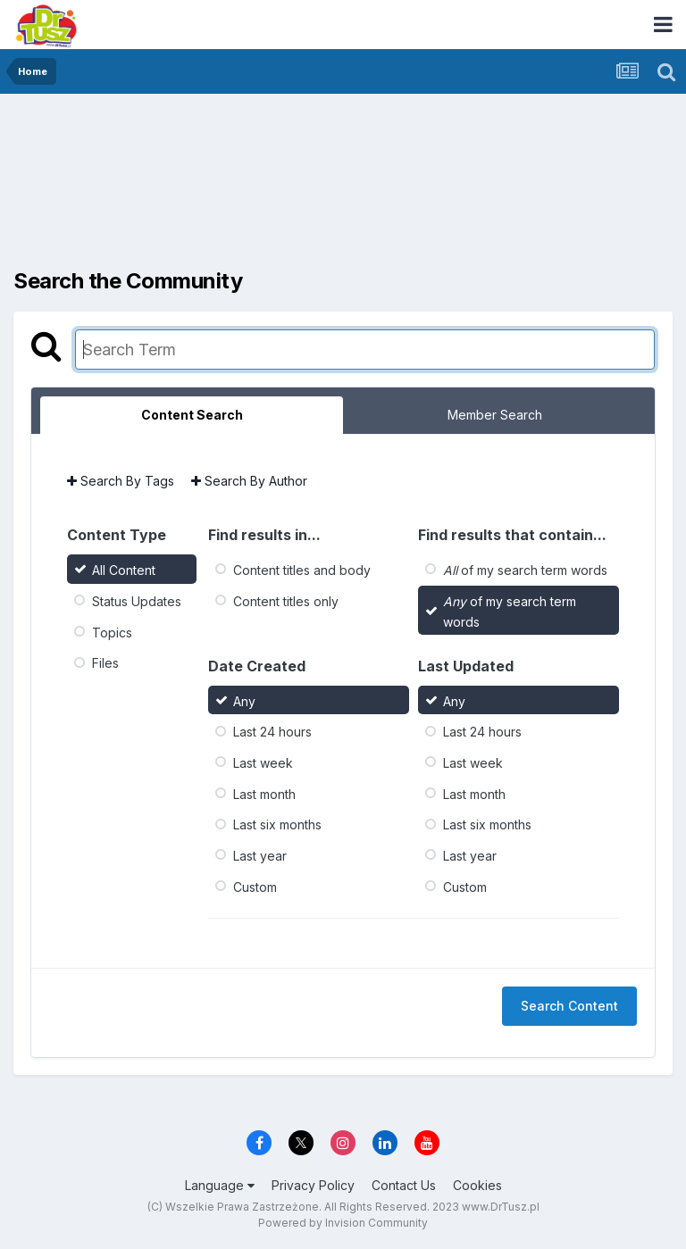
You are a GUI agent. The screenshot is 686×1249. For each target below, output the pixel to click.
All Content (123, 570)
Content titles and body (302, 570)
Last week (263, 762)
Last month (264, 793)
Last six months (277, 824)
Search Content (569, 1005)
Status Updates (136, 601)
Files (105, 662)
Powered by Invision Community (343, 1222)
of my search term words (525, 570)
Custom (255, 886)
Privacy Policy (313, 1185)
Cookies (477, 1185)
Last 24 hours (272, 731)
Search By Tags (120, 480)
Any (244, 700)
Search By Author (249, 480)
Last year (260, 855)
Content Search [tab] (192, 414)
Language (220, 1185)
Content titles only (286, 601)
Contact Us (404, 1185)
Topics (112, 631)
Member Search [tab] (495, 414)
